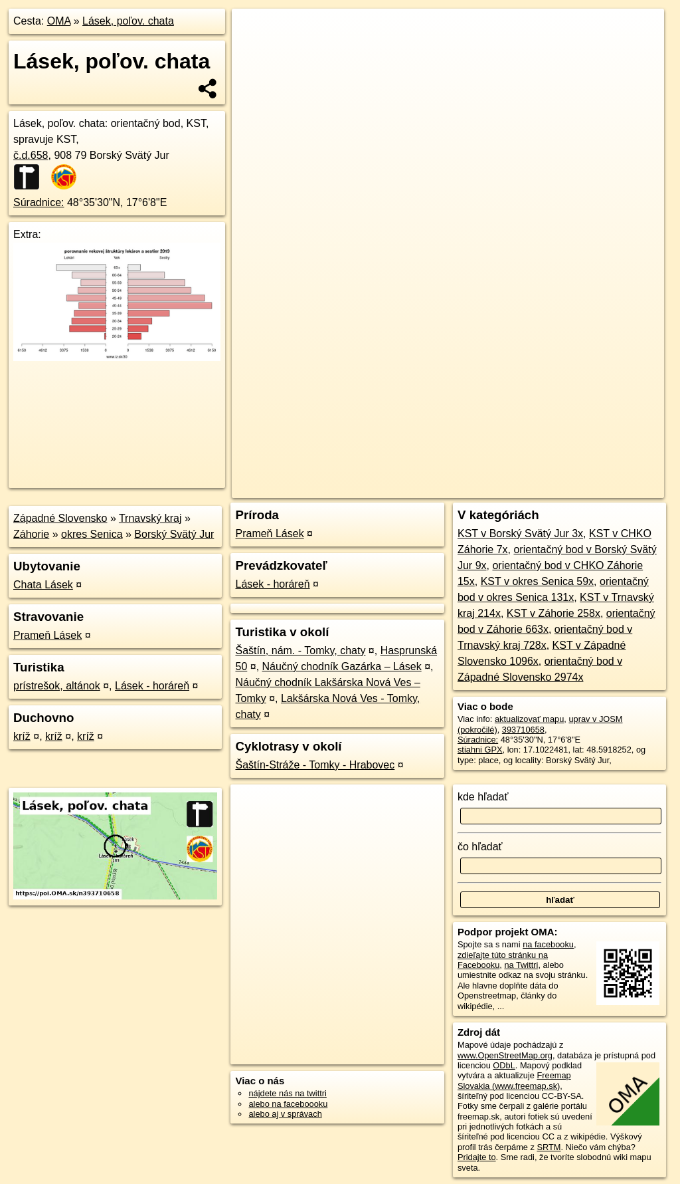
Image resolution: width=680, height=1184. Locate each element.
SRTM (548, 1147)
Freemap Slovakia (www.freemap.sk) (514, 1080)
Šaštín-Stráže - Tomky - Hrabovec (314, 764)
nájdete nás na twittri (287, 1093)
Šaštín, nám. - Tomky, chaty (300, 650)
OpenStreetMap (439, 477)
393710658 (523, 730)
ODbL (504, 1065)
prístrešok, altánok (56, 685)
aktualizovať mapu (529, 719)
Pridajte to (477, 1157)
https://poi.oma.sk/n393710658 (605, 477)
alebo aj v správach (284, 1114)
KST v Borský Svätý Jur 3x (520, 533)
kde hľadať (483, 796)
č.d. (30, 155)
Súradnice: (38, 202)
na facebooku (548, 944)
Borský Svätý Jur (174, 534)
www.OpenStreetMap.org (505, 1055)
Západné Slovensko (60, 518)
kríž (22, 736)
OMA (59, 21)
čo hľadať (480, 846)
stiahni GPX (480, 750)
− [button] (254, 52)
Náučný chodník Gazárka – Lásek (342, 666)
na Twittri (521, 965)
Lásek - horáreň (152, 685)
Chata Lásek (43, 584)
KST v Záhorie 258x (553, 613)
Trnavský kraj (150, 518)
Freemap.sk (507, 477)
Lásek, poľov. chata (128, 21)
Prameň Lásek (47, 635)
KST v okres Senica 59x (537, 581)
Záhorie (31, 534)
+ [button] (254, 31)
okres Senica (92, 534)
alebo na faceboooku (287, 1104)
